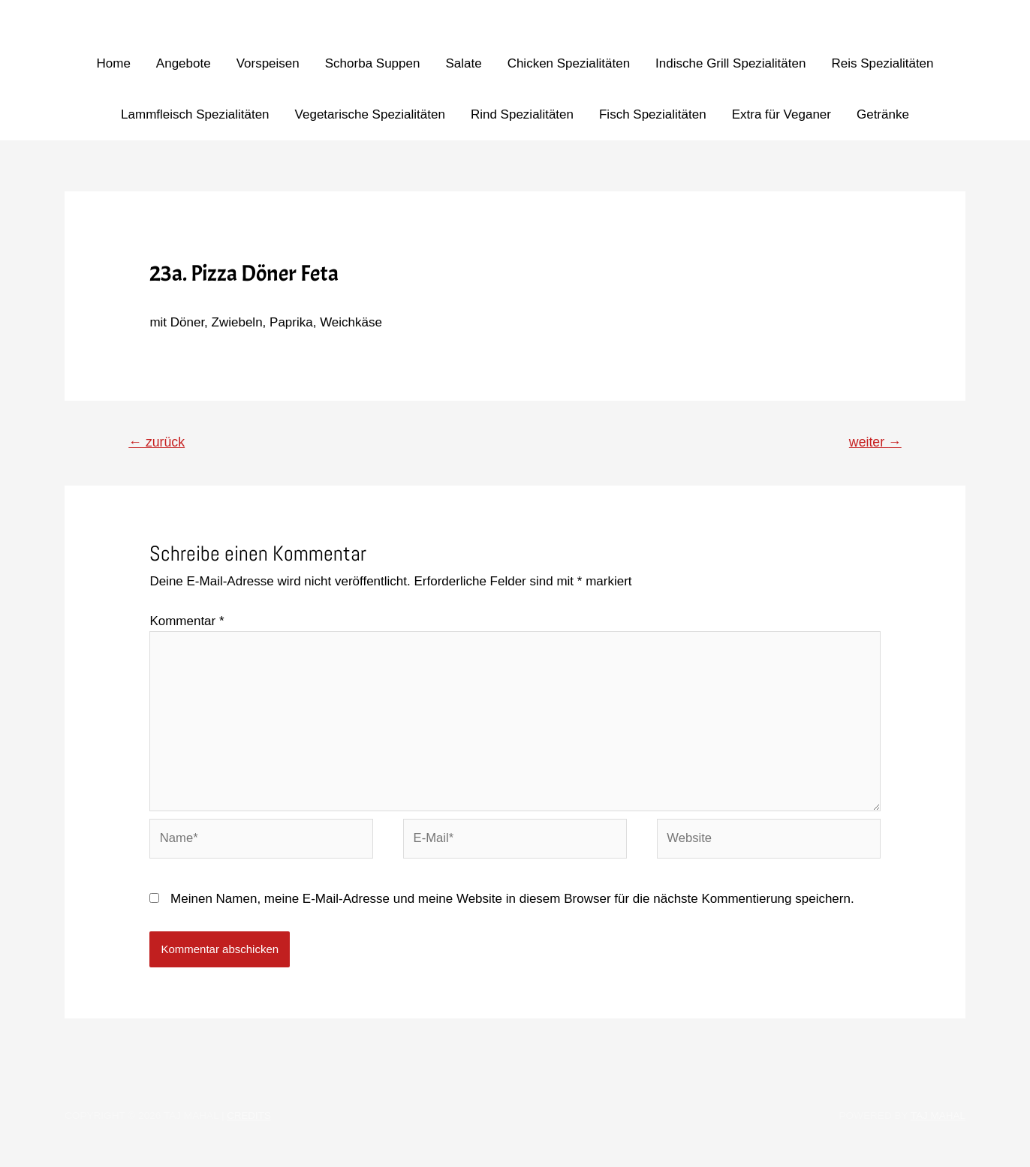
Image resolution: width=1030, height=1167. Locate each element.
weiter (875, 442)
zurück (158, 442)
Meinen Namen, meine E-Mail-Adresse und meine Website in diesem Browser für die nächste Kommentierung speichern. (512, 905)
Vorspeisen (268, 63)
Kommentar (186, 622)
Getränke (883, 114)
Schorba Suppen (372, 63)
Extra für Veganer (781, 114)
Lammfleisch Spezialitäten (195, 114)
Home (113, 63)
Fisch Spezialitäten (652, 114)
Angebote (183, 63)
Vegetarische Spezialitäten (370, 114)
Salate (463, 63)
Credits (249, 1121)
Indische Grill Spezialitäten (730, 63)
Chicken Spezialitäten (568, 63)
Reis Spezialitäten (882, 63)
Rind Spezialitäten (522, 114)
